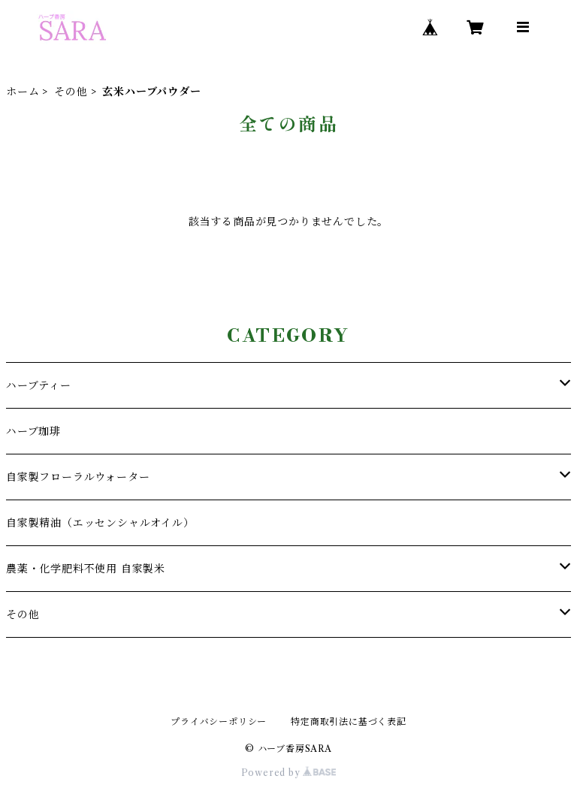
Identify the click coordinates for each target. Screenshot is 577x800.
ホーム (22, 91)
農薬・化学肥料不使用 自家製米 (85, 568)
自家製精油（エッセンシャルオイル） (100, 523)
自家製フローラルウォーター (78, 477)
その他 (70, 91)
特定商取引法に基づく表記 (348, 721)
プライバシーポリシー (219, 721)
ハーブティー (38, 385)
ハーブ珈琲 (33, 431)
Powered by (289, 772)
